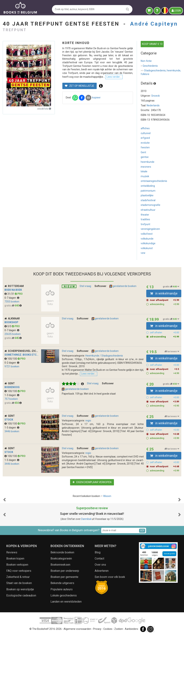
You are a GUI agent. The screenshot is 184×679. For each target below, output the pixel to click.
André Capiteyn (154, 24)
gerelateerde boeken (122, 286)
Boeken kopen (15, 602)
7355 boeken (11, 301)
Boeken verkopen (17, 608)
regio (88, 428)
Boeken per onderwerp (64, 614)
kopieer (96, 111)
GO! (142, 574)
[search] (127, 9)
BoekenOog (12, 394)
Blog (97, 596)
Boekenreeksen (60, 608)
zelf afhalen (164, 332)
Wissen (107, 503)
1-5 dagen (11, 435)
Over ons (100, 608)
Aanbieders (131, 672)
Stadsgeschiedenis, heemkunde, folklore (161, 72)
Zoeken (118, 672)
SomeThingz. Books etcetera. (24, 354)
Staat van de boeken (19, 627)
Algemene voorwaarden (77, 672)
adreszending (164, 304)
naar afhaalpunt (164, 300)
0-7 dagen (11, 297)
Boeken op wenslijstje (20, 633)
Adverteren (102, 614)
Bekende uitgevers (62, 627)
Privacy (97, 672)
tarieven (171, 351)
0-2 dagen (11, 362)
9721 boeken (11, 366)
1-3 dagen (11, 402)
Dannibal (86, 562)
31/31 (9, 293)
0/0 (8, 326)
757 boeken (11, 406)
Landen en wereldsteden (66, 645)
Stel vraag (85, 286)
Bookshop (11, 322)
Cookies (107, 672)
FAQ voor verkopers (18, 614)
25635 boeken (12, 334)
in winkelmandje (164, 293)
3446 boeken (11, 439)
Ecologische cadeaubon (21, 639)
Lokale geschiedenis (63, 639)
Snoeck (155, 95)
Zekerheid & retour (18, 620)
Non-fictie (146, 60)
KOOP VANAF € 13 (152, 44)
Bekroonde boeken (62, 596)
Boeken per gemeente (64, 620)
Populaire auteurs (61, 633)
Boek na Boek (13, 289)
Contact (99, 602)
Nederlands (153, 105)
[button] (4, 525)
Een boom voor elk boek (110, 620)
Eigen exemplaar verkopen (92, 489)
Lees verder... (129, 384)
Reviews (11, 596)
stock (8, 427)
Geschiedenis (149, 66)
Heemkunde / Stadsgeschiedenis (104, 355)
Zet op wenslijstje (79, 99)
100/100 (11, 358)
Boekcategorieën (61, 602)
